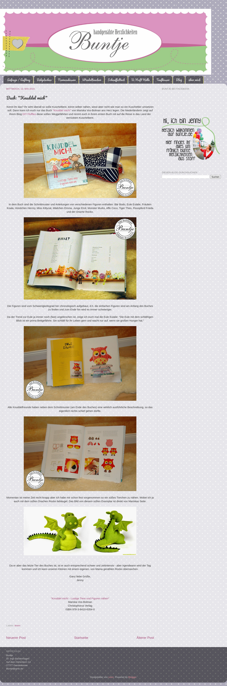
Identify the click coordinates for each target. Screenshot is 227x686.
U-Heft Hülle (140, 79)
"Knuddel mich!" (62, 110)
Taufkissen (162, 79)
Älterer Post (145, 638)
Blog (179, 79)
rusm (111, 677)
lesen (17, 625)
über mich (194, 79)
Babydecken (44, 79)
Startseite (81, 638)
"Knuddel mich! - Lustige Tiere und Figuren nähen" (80, 598)
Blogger (132, 677)
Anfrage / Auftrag (18, 79)
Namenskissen (67, 79)
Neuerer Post (16, 638)
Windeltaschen (91, 79)
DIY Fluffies (29, 114)
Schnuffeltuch (116, 79)
